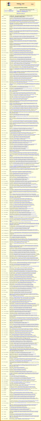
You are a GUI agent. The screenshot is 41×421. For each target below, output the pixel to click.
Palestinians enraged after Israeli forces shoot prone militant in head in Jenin (24, 342)
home (20, 4)
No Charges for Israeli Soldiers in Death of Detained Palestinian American (28, 257)
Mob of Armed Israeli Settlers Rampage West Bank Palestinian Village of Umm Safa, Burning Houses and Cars (24, 239)
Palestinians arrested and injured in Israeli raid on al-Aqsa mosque (24, 330)
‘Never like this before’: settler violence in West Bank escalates (23, 360)
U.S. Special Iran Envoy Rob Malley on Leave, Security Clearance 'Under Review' (27, 225)
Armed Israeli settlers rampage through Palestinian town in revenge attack (26, 272)
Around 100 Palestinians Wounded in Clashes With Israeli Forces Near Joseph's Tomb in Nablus (26, 25)
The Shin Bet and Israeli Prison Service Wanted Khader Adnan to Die (22, 307)
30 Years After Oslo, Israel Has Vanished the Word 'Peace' (20, 98)
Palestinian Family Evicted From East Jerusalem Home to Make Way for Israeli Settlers (24, 191)
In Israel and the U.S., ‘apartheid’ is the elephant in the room (22, 138)
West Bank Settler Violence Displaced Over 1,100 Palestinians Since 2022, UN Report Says (23, 60)
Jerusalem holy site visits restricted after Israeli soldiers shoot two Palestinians (22, 328)
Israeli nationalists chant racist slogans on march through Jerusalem (29, 280)
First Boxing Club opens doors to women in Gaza (21, 390)
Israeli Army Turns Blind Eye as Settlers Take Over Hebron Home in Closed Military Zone (26, 186)
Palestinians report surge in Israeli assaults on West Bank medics (22, 182)
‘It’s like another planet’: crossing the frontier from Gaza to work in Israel (25, 418)
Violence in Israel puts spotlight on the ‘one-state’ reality (21, 241)
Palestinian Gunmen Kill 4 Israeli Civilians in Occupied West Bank (23, 274)
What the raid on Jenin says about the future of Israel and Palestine (24, 200)
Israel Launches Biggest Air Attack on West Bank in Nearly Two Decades (24, 218)
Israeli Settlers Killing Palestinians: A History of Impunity (21, 114)
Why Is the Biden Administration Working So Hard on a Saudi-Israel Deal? (24, 81)
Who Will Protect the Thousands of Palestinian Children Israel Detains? (24, 268)
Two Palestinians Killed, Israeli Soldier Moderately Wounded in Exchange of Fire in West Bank (26, 54)
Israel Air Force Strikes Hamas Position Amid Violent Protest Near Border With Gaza (25, 73)
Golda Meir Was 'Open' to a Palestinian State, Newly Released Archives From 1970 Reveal (25, 162)
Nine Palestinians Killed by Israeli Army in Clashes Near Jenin (26, 386)
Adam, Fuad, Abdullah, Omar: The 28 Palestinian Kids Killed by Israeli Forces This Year (25, 259)
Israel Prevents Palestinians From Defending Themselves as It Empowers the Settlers (24, 140)
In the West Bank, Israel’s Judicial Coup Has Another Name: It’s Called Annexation (25, 79)
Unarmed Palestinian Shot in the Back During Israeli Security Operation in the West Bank (26, 125)
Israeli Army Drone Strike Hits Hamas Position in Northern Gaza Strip (21, 50)
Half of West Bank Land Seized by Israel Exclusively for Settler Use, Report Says (24, 253)
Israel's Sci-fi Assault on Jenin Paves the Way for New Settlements (22, 206)
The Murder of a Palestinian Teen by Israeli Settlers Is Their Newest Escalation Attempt (25, 152)
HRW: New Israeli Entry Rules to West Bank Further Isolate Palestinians (20, 388)
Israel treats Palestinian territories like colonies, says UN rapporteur (23, 291)
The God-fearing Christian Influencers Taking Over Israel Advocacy (23, 413)
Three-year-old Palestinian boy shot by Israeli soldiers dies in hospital (24, 255)
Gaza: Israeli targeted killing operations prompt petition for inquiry (29, 184)
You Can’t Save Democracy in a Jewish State (20, 369)
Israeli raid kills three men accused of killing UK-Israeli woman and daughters (21, 305)
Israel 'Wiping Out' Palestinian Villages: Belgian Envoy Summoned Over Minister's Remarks (25, 105)
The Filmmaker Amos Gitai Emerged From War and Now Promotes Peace (23, 52)
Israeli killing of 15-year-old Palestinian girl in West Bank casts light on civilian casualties (25, 229)
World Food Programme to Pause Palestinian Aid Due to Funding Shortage (22, 301)
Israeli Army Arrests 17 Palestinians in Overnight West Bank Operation (21, 171)
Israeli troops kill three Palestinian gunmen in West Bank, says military (21, 346)
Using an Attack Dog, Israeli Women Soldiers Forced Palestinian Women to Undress (24, 92)
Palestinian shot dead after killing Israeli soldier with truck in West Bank (20, 109)
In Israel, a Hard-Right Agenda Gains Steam (20, 402)
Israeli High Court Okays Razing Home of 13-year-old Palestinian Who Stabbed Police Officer (25, 122)
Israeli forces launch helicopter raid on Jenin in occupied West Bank (23, 278)
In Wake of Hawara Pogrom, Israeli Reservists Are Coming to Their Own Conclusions (25, 344)
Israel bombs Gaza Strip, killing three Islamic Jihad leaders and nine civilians (25, 303)
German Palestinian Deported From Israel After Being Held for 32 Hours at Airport (27, 317)
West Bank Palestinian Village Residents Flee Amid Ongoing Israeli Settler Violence (25, 270)
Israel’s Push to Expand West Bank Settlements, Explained (22, 227)
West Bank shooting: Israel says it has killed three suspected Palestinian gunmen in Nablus (23, 168)
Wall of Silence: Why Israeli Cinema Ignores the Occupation (22, 136)
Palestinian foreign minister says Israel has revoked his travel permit (20, 409)
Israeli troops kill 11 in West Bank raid (19, 367)
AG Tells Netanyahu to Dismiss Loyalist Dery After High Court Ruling (23, 392)
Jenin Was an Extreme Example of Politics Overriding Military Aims (22, 198)
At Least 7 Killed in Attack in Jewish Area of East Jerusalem (27, 384)
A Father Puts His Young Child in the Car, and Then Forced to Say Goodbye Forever (28, 262)
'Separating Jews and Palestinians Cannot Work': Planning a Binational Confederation (24, 40)
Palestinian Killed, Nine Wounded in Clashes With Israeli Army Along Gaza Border (25, 68)
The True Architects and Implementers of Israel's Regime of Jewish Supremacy (23, 94)
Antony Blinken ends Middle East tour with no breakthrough (22, 382)
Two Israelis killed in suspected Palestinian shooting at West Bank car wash (21, 132)
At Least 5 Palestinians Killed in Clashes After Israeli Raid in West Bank (24, 276)
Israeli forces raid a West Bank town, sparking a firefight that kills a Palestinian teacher (26, 100)
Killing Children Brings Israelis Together (18, 296)
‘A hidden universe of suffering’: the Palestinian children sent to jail (23, 62)
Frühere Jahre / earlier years (21, 13)
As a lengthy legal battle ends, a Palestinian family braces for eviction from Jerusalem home (25, 232)
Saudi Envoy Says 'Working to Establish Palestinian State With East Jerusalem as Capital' (25, 45)
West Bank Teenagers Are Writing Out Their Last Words (25, 208)
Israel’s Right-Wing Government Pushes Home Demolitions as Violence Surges (24, 379)
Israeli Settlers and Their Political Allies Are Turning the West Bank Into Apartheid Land (25, 120)
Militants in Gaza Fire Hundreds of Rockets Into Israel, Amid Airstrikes (23, 299)
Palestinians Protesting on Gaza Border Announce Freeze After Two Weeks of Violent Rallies (25, 43)
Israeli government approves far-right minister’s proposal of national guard (22, 334)
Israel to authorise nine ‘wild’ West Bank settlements (18, 375)
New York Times (23, 11)
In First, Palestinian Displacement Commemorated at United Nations (27, 282)
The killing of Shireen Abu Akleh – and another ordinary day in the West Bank (23, 297)
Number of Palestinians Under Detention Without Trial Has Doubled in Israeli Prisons (25, 336)
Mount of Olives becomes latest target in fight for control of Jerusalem (24, 332)
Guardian (18, 11)
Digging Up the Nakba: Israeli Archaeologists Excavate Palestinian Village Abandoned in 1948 (26, 75)
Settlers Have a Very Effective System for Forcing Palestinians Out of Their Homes (25, 96)
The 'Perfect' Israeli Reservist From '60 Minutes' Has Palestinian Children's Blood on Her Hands (26, 64)
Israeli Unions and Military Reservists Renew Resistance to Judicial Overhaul (24, 189)
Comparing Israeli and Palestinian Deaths (19, 243)
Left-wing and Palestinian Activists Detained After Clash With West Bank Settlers (24, 48)
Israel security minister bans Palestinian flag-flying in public (19, 407)
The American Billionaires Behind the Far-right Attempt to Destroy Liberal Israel (24, 394)
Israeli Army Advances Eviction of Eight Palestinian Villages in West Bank (28, 400)
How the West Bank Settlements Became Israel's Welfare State (22, 264)
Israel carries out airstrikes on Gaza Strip (16, 381)
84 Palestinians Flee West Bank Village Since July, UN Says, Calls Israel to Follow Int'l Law (26, 33)
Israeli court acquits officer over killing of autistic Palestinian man (23, 202)
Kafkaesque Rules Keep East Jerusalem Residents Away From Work (22, 173)
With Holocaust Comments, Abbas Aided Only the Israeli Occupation (23, 77)
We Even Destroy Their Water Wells (18, 164)
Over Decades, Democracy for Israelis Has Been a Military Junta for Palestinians (24, 377)
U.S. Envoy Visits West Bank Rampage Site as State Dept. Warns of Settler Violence (25, 358)
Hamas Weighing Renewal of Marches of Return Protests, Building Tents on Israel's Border (25, 107)
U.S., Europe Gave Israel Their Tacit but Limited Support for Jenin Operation (23, 204)
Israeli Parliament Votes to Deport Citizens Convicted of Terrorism (23, 371)
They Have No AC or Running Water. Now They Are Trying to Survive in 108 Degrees (24, 134)
